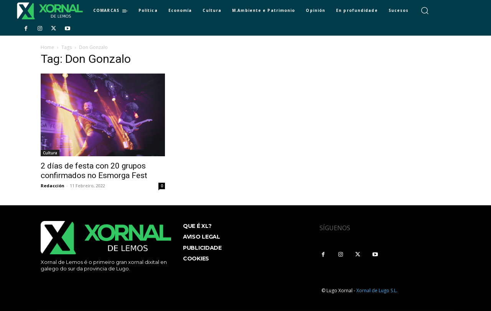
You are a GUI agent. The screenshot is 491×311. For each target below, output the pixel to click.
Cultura (50, 153)
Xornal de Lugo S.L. (376, 290)
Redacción (52, 185)
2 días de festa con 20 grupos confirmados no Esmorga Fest (94, 170)
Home (47, 47)
